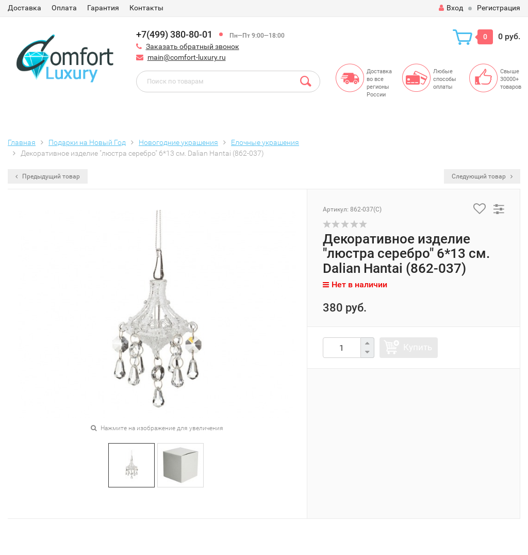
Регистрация (498, 8)
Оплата (64, 8)
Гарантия (103, 8)
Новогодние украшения (178, 142)
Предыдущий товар (47, 176)
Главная (22, 142)
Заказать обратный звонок (192, 46)
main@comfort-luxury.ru (186, 57)
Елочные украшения (265, 142)
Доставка (24, 8)
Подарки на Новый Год (87, 142)
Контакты (146, 8)
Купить (417, 347)
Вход (451, 8)
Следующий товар (482, 176)
